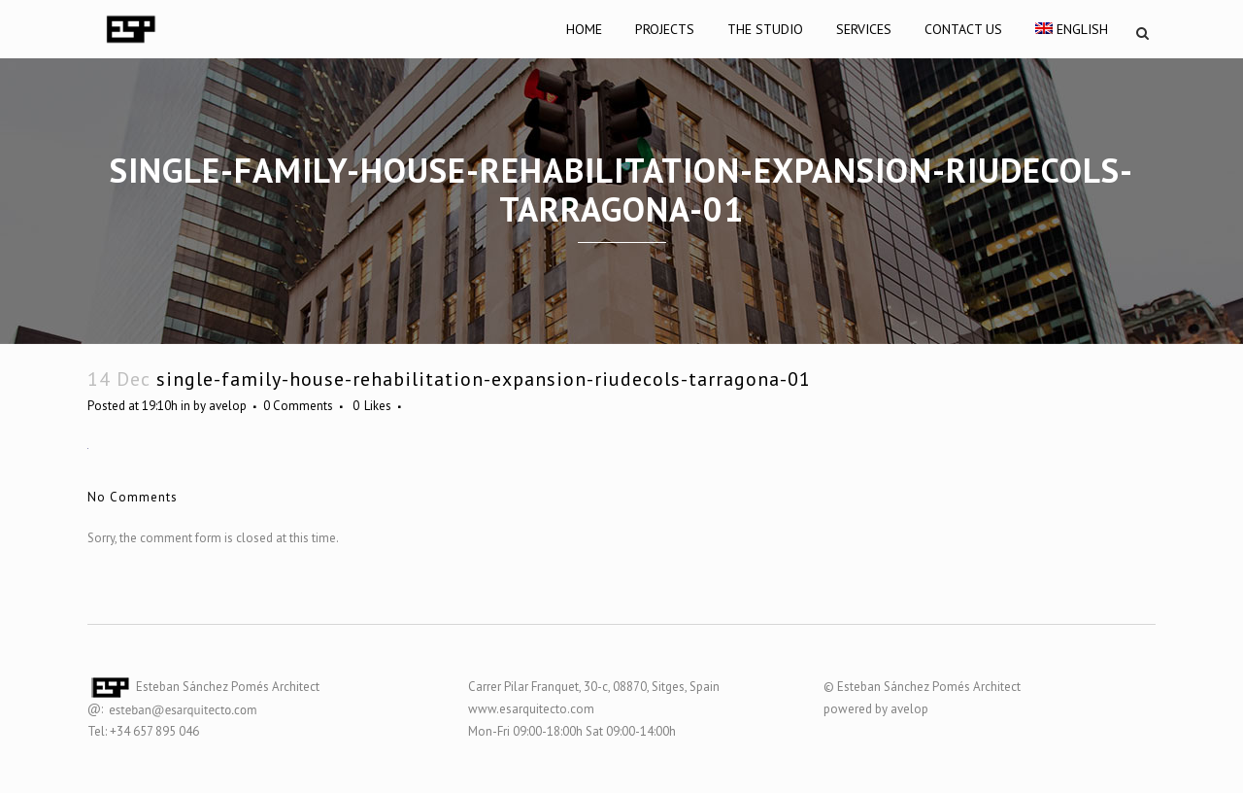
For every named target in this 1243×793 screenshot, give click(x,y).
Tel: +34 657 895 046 (143, 731)
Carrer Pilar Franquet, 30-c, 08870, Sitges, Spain (594, 686)
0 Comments (298, 405)
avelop (228, 405)
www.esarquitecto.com (531, 709)
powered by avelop (875, 709)
